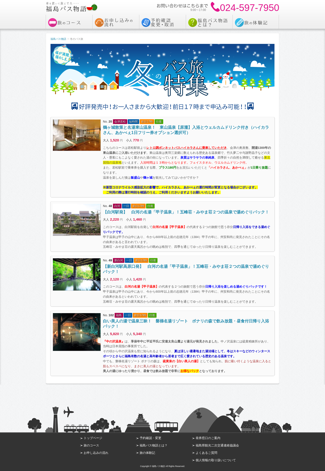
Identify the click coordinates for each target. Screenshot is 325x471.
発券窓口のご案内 (208, 438)
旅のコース (91, 445)
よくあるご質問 (206, 453)
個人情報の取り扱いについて (216, 460)
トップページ (93, 438)
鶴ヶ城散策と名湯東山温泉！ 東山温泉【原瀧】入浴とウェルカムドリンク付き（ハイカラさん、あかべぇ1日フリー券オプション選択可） (186, 130)
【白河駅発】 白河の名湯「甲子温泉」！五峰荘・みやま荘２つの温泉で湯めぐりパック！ (186, 212)
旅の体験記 (147, 453)
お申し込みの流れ (96, 453)
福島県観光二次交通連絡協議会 (217, 445)
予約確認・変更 (150, 438)
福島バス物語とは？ (154, 445)
